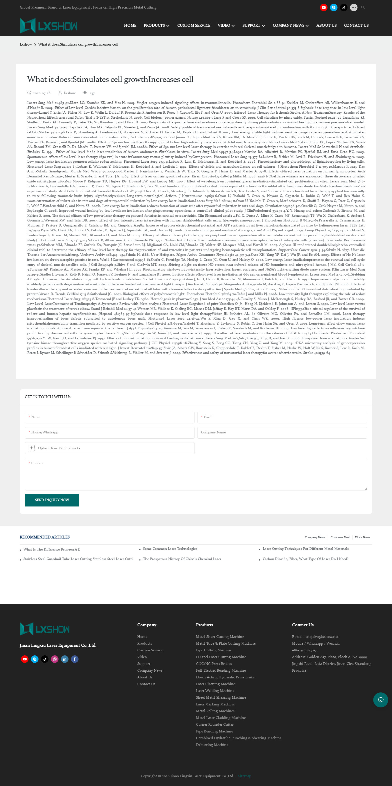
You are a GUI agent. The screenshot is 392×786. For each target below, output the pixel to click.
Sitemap (244, 776)
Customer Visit (340, 537)
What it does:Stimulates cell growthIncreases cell (78, 45)
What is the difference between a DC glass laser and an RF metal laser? (52, 549)
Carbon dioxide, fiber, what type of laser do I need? (305, 559)
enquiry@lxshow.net (322, 637)
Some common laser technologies (170, 549)
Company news (315, 537)
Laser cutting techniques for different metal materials (306, 549)
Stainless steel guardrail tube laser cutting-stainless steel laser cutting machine (78, 559)
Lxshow (26, 45)
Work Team (362, 537)
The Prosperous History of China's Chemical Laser (182, 559)
